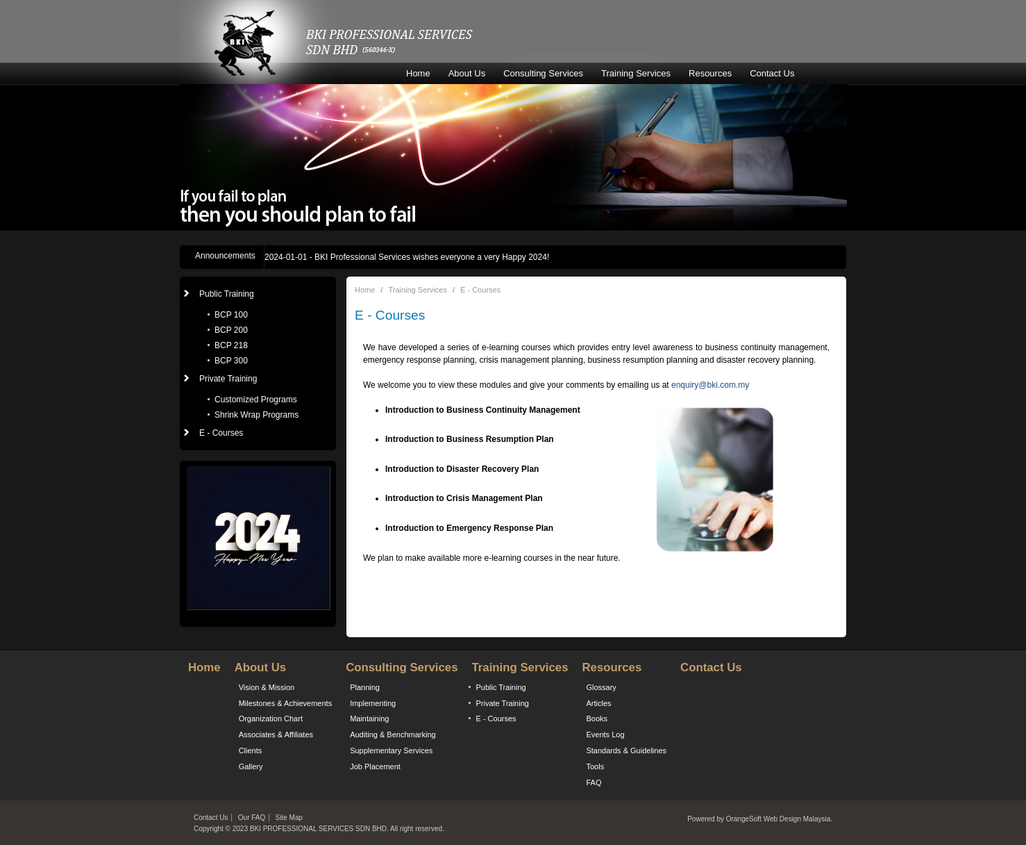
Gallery (251, 766)
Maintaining (369, 718)
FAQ (593, 782)
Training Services (636, 73)
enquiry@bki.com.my (710, 385)
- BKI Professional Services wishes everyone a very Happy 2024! (406, 257)
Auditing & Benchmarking (393, 734)
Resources (710, 73)
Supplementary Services (391, 750)
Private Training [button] (228, 379)
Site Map (289, 817)
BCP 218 (231, 345)
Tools (595, 766)
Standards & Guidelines (626, 750)
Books (596, 718)
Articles (598, 703)
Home (418, 73)
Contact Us (772, 73)
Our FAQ (251, 817)
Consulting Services (543, 73)
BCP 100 (231, 315)
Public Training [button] (226, 294)
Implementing (373, 703)
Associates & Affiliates (276, 734)
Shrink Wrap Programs (256, 415)
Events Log (605, 734)
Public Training (500, 687)
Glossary (601, 687)
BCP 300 (231, 361)
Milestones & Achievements (286, 703)
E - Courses (221, 433)
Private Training (502, 703)
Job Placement (375, 766)
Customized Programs (256, 399)
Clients (250, 750)
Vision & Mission (267, 687)
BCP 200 (231, 330)
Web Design (782, 819)
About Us (466, 73)
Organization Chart (271, 718)
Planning (365, 687)
